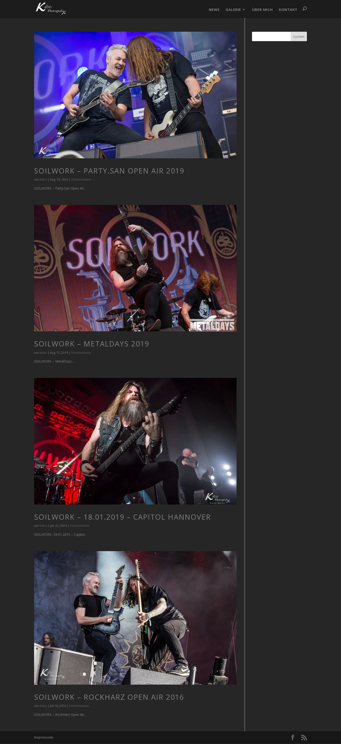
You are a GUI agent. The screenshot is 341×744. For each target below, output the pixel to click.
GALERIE (233, 10)
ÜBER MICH (262, 10)
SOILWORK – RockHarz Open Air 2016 (109, 697)
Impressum (43, 737)
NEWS (214, 10)
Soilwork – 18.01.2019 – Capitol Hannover (122, 517)
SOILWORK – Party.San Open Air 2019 (109, 171)
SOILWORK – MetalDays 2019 (91, 344)
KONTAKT (288, 10)
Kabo (43, 179)
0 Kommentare (81, 179)
